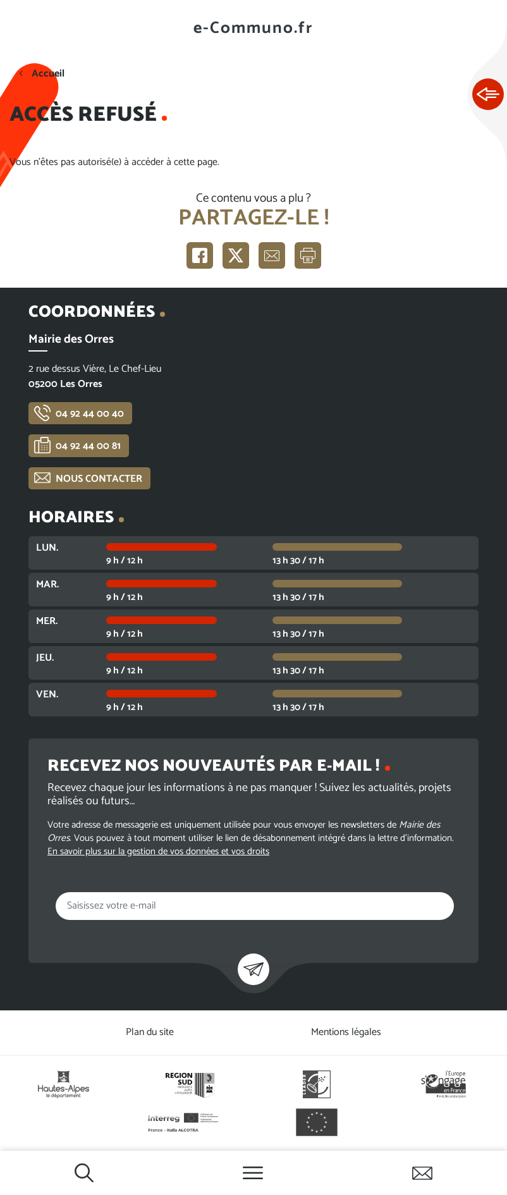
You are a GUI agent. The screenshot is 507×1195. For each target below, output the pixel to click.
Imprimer (308, 255)
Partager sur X (236, 255)
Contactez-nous (422, 1173)
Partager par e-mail (272, 255)
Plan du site (150, 1032)
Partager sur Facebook (199, 255)
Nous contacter (99, 478)
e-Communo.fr (253, 28)
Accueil (48, 73)
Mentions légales (346, 1032)
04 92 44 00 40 (90, 413)
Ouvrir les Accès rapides (488, 95)
